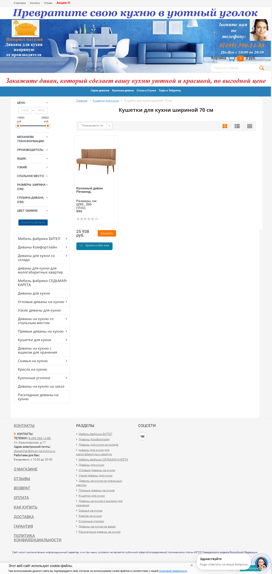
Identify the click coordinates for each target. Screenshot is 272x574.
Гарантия (23, 526)
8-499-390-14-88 (39, 438)
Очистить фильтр (33, 222)
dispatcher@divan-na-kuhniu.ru (34, 451)
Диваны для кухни (34, 293)
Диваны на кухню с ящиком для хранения (37, 350)
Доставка (24, 516)
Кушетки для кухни (34, 339)
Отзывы (48, 2)
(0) (87, 219)
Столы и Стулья (146, 90)
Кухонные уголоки (34, 377)
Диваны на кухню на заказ (41, 386)
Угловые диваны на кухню (41, 301)
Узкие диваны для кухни (39, 310)
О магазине (20, 2)
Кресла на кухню (32, 369)
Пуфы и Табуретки (170, 90)
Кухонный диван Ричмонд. (89, 190)
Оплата (21, 497)
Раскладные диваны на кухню (38, 396)
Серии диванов (100, 90)
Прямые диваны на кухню (41, 331)
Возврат (22, 488)
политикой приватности (173, 571)
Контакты (35, 2)
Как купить (25, 507)
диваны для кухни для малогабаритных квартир (40, 270)
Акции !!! (63, 3)
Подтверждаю (250, 568)
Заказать (107, 233)
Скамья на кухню (33, 360)
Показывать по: (93, 125)
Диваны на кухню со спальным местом (36, 320)
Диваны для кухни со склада (36, 257)
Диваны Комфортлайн (37, 247)
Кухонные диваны (123, 90)
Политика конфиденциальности (37, 537)
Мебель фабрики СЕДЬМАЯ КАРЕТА (42, 282)
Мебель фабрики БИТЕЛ (39, 238)
